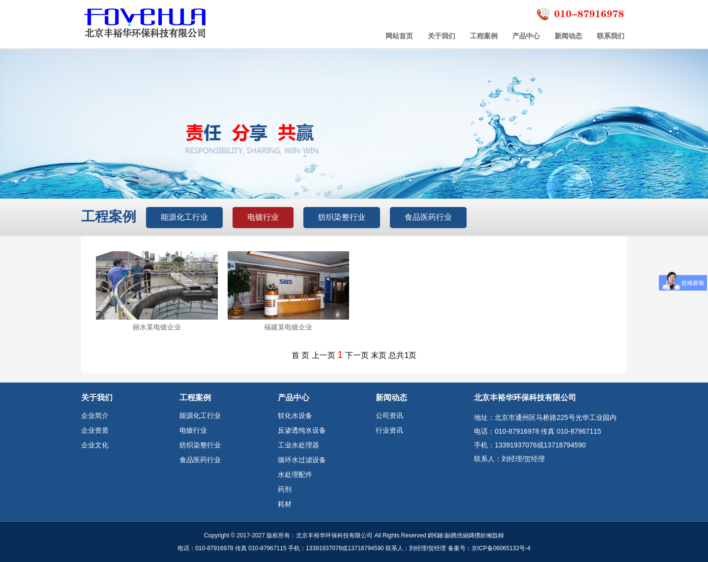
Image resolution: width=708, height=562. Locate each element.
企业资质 (95, 430)
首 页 (300, 355)
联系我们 (610, 36)
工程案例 (484, 36)
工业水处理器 (298, 445)
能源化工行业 (184, 217)
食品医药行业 (428, 217)
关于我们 (441, 36)
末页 (378, 355)
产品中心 (526, 36)
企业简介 (95, 415)
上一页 (323, 355)
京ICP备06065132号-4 (501, 548)
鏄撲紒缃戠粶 (486, 535)
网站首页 (399, 36)
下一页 (357, 355)
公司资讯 (389, 415)
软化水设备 (295, 415)
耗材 (285, 504)
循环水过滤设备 (302, 460)
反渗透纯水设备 (302, 430)
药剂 (285, 489)
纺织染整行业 (341, 217)
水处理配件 (295, 474)
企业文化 (95, 445)
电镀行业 (263, 217)
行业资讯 (389, 430)
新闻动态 (568, 36)
